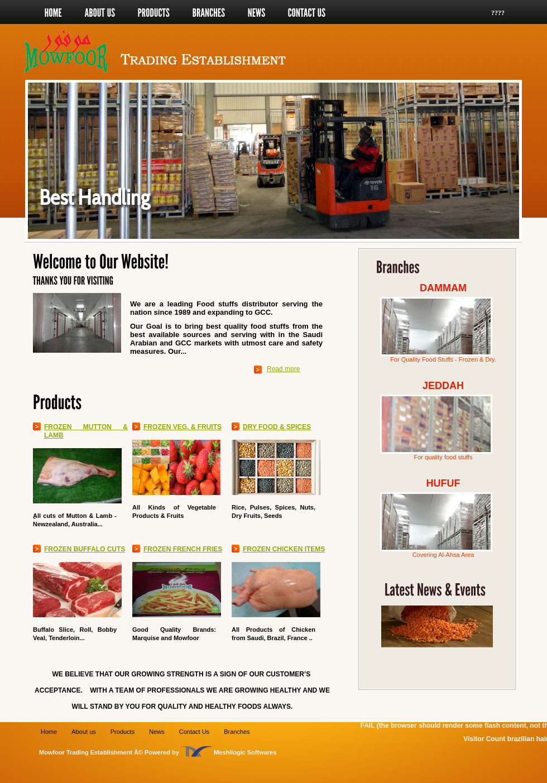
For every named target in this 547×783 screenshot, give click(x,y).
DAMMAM (443, 288)
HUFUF (443, 483)
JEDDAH (443, 385)
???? (498, 13)
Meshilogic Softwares (245, 752)
